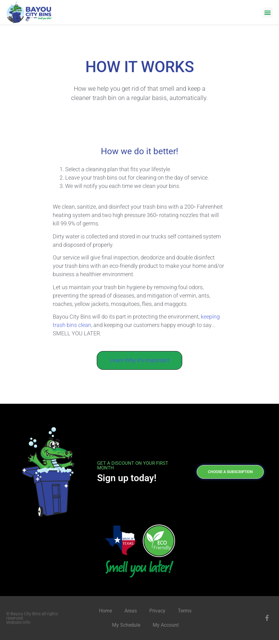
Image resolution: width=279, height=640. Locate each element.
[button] (268, 12)
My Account (166, 625)
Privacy (157, 611)
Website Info (18, 622)
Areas (130, 611)
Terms (184, 611)
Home (105, 611)
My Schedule (126, 625)
